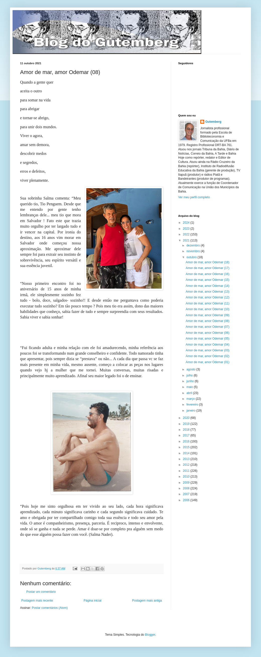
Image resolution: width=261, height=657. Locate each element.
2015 (186, 447)
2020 (186, 418)
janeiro (191, 410)
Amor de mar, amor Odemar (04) (207, 344)
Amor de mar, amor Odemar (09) (207, 315)
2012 (186, 465)
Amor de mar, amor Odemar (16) (207, 274)
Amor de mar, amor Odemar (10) (207, 309)
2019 (186, 424)
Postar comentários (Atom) (50, 608)
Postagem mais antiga (147, 600)
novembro (193, 251)
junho (190, 381)
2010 (186, 476)
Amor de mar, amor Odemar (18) (207, 262)
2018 (186, 429)
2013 (186, 459)
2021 (186, 240)
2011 (186, 471)
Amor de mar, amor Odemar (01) (207, 362)
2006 (186, 500)
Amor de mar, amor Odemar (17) (207, 268)
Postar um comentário (41, 592)
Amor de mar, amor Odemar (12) (207, 297)
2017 (186, 435)
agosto (191, 369)
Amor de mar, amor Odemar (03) (207, 350)
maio (190, 387)
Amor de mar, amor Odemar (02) (207, 356)
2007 (186, 494)
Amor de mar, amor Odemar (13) (207, 291)
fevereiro (192, 404)
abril (189, 393)
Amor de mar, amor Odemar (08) (207, 321)
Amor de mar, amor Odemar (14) (207, 286)
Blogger (150, 634)
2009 (186, 482)
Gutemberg (213, 121)
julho (190, 375)
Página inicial (92, 600)
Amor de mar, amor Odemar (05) (207, 338)
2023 (186, 228)
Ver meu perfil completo (194, 197)
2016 (186, 441)
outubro (192, 257)
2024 (186, 222)
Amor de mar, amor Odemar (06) (207, 333)
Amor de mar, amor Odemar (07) (207, 326)
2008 (186, 488)
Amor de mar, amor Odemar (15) (207, 280)
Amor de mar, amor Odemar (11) (207, 303)
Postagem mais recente (37, 600)
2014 (186, 453)
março (191, 399)
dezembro (193, 245)
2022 (186, 234)
